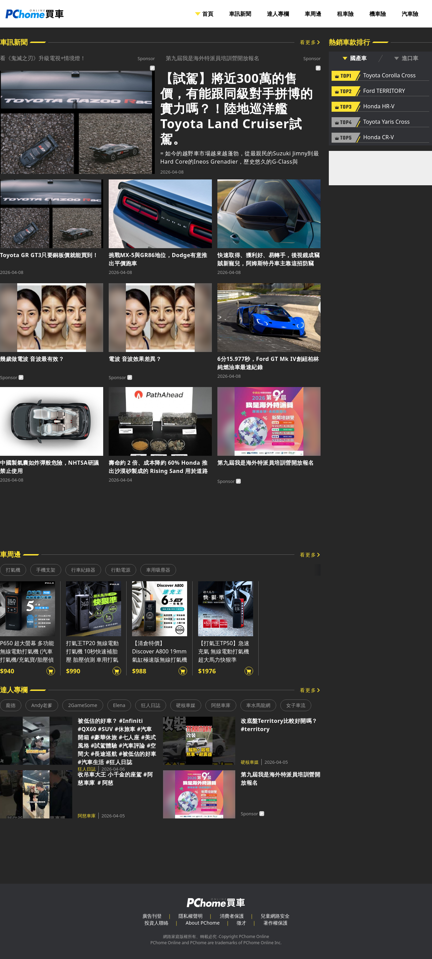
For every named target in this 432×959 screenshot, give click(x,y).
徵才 (241, 922)
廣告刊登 (152, 916)
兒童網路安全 (275, 916)
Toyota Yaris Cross (386, 122)
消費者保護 (232, 916)
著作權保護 (275, 922)
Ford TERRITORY (384, 91)
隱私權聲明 (191, 916)
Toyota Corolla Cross (389, 75)
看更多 (308, 42)
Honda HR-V (379, 106)
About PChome (203, 922)
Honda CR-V (378, 137)
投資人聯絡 (156, 922)
